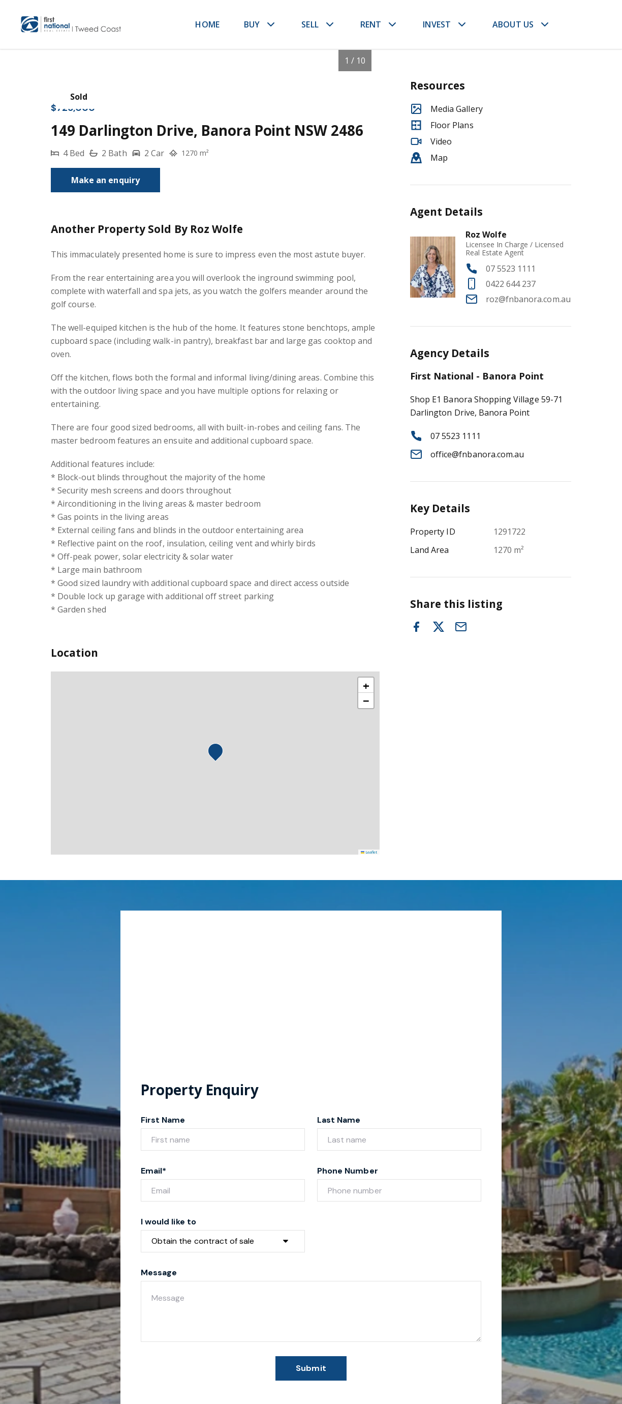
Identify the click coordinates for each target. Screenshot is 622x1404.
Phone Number (347, 1170)
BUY (252, 24)
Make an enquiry (105, 180)
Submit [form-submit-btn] (311, 1368)
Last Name (338, 1120)
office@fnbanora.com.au (477, 454)
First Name (163, 1120)
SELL (310, 24)
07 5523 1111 (511, 268)
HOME (207, 24)
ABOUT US (513, 24)
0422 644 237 (511, 283)
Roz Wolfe (486, 234)
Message (159, 1272)
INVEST (437, 24)
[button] (218, 754)
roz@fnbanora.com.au (528, 299)
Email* (153, 1170)
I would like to (168, 1221)
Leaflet (369, 852)
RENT (371, 24)
